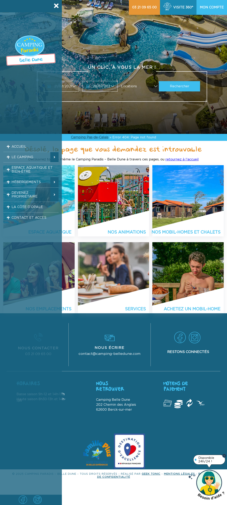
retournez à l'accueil (182, 159)
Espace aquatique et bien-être (30, 174)
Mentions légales (180, 474)
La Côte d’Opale (25, 218)
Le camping (20, 160)
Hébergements (24, 189)
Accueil (16, 147)
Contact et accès (27, 230)
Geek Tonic (151, 474)
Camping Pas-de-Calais (89, 137)
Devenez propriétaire (22, 203)
